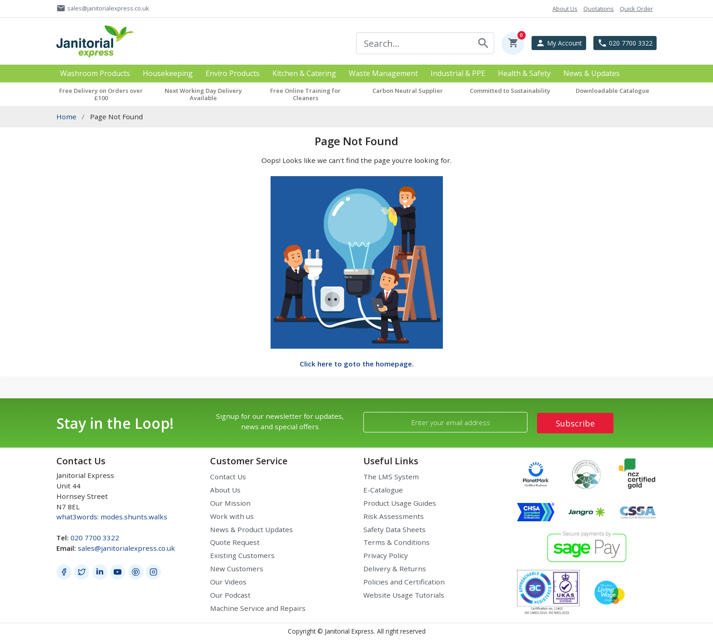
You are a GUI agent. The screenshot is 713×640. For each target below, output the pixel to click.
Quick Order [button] (636, 9)
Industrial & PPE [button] (458, 73)
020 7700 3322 (94, 537)
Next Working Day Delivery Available (203, 94)
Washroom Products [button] (95, 73)
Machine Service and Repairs (258, 608)
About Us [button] (564, 9)
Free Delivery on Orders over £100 (101, 94)
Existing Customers (242, 555)
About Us (225, 489)
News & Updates (591, 73)
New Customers (236, 568)
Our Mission (230, 503)
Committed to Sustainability (510, 90)
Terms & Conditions (396, 542)
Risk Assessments (393, 516)
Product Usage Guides (399, 503)
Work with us (232, 516)
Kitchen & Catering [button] (304, 73)
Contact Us (228, 476)
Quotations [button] (598, 9)
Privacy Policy (385, 555)
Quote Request (235, 542)
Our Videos (228, 581)
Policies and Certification (404, 581)
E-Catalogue (383, 489)
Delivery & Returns (394, 568)
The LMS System (391, 476)
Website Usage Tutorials (403, 594)
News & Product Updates (251, 529)
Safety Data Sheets (394, 529)
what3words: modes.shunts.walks (111, 516)
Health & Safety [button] (524, 73)
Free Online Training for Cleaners (305, 94)
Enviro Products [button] (233, 73)
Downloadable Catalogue (612, 90)
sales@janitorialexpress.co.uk (126, 548)
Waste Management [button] (383, 73)
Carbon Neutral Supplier (407, 90)
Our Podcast (230, 594)
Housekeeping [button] (168, 73)
